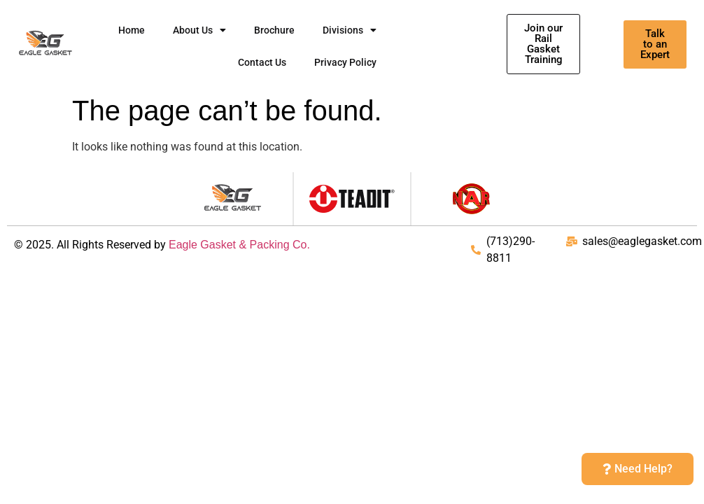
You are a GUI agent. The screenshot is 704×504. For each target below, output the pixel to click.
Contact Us (262, 62)
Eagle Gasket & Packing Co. (239, 245)
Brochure (274, 30)
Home (131, 30)
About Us (199, 30)
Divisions (349, 30)
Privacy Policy (345, 62)
